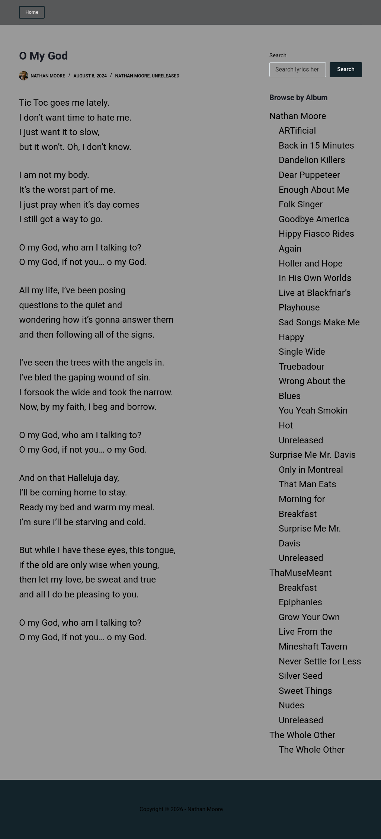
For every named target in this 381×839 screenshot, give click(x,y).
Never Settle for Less (320, 661)
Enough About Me (314, 190)
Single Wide (302, 352)
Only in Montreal (311, 470)
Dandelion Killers (312, 160)
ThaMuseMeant (300, 573)
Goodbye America (314, 219)
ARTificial (297, 130)
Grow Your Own (309, 617)
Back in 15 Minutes (316, 145)
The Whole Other (302, 735)
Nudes (291, 705)
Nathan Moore (132, 76)
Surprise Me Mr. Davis (312, 455)
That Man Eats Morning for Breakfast (307, 499)
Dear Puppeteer (309, 175)
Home (31, 12)
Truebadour (301, 366)
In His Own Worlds (315, 278)
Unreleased (165, 76)
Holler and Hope (311, 263)
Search (277, 55)
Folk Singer (301, 204)
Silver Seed (300, 676)
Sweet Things (305, 691)
